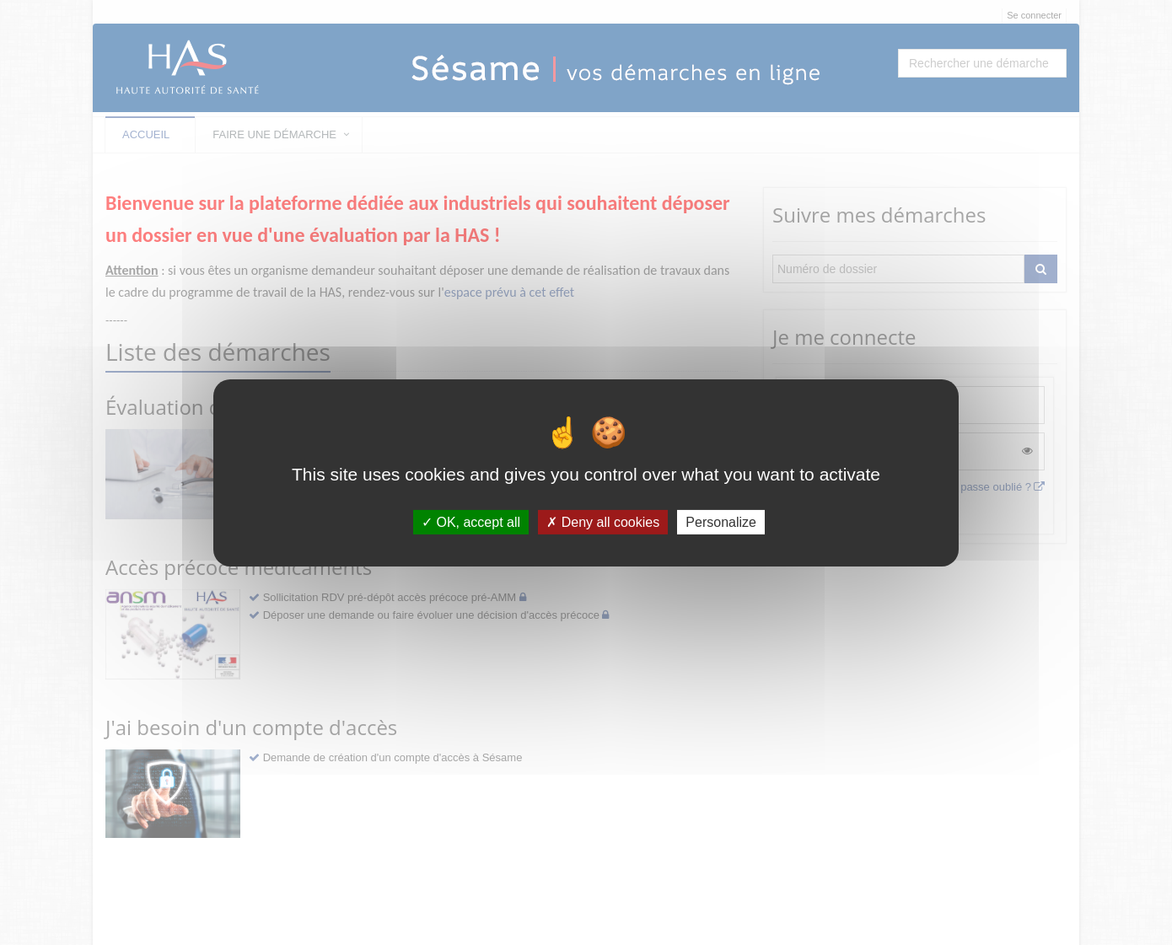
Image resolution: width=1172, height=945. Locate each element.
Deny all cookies (602, 521)
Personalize (720, 521)
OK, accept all (471, 521)
